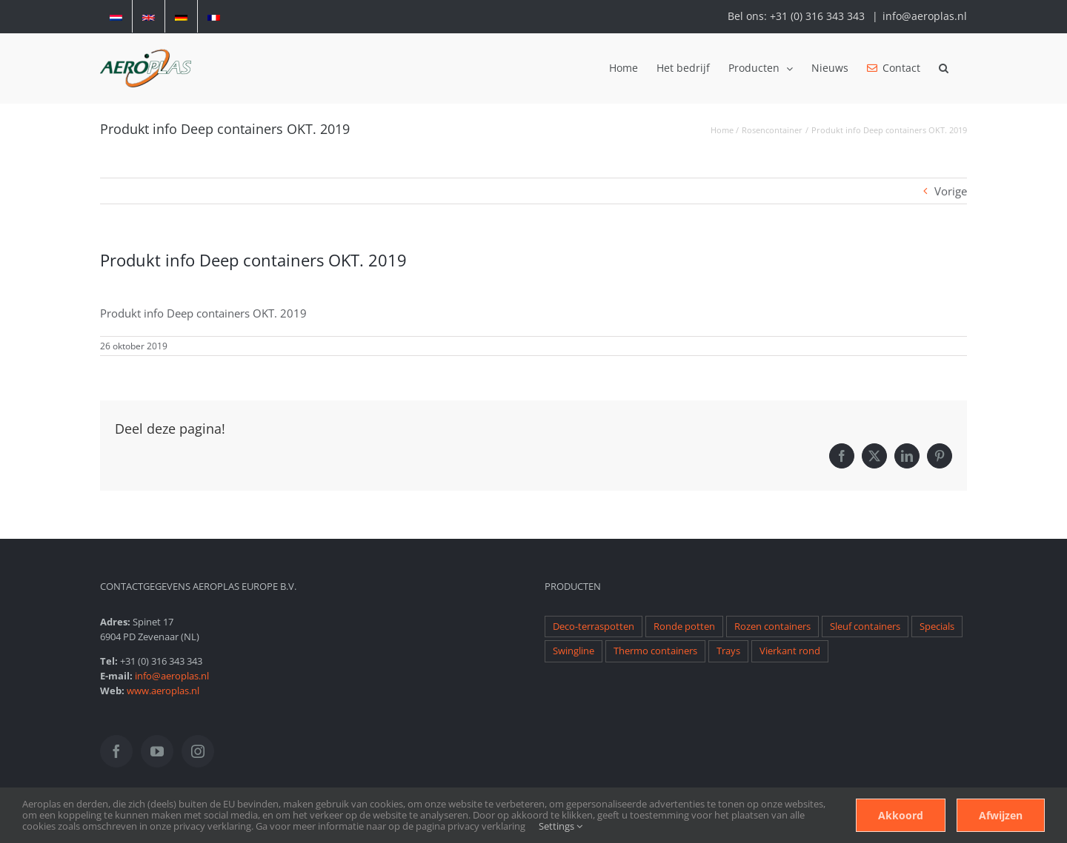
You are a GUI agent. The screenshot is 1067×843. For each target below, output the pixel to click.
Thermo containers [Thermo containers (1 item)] (655, 651)
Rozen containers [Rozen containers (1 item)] (772, 626)
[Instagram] (198, 751)
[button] (943, 68)
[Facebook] (116, 751)
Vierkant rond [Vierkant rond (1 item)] (789, 651)
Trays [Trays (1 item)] (728, 651)
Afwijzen (1001, 815)
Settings (560, 826)
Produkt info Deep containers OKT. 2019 (203, 313)
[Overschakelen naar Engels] (148, 16)
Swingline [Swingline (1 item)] (573, 651)
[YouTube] (157, 751)
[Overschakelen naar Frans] (214, 16)
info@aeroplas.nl (924, 16)
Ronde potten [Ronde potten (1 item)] (684, 626)
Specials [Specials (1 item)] (937, 626)
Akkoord (900, 815)
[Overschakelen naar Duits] (181, 16)
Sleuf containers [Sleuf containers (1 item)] (865, 626)
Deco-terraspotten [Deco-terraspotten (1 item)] (593, 626)
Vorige (950, 191)
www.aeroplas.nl (163, 690)
